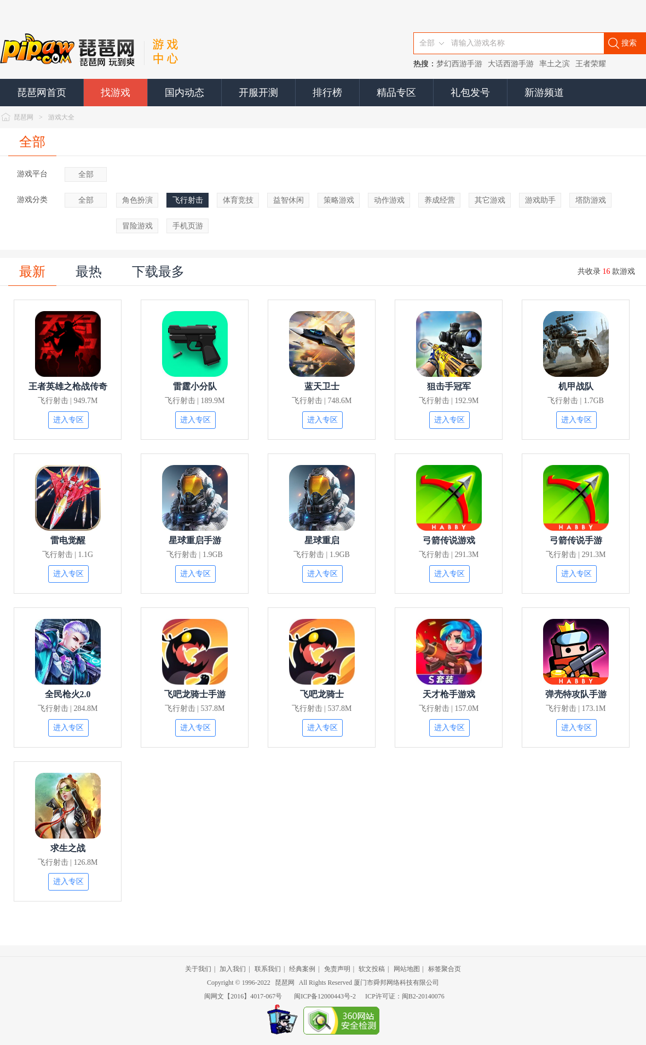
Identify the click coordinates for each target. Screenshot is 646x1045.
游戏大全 (61, 117)
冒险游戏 (137, 226)
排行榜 (327, 92)
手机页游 (187, 226)
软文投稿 (372, 969)
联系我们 (268, 969)
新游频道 (544, 92)
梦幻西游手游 (459, 64)
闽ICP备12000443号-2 (325, 996)
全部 (32, 142)
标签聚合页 (444, 969)
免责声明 (337, 969)
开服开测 (258, 92)
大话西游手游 (511, 64)
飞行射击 (187, 200)
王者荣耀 (590, 64)
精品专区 (396, 92)
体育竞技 (238, 200)
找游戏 (115, 92)
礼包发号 (470, 92)
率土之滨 (554, 64)
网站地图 (407, 969)
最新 (32, 272)
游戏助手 (540, 200)
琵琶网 (23, 117)
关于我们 (198, 969)
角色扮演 (137, 200)
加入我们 (233, 969)
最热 (89, 272)
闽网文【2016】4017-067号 (243, 996)
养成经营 (439, 200)
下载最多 (158, 272)
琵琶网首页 (41, 92)
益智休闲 (288, 200)
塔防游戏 (590, 200)
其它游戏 (490, 200)
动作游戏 (389, 200)
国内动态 (184, 92)
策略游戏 (339, 200)
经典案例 (302, 969)
